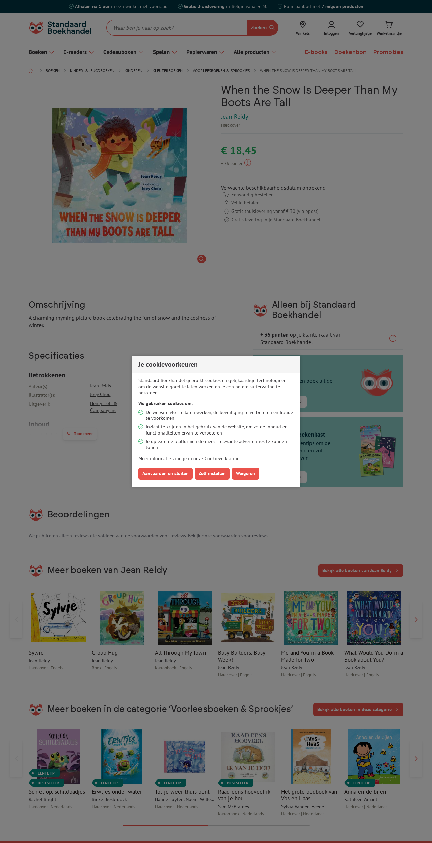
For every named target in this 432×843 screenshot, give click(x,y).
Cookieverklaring (222, 458)
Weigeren (245, 473)
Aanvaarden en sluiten (165, 473)
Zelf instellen (212, 473)
